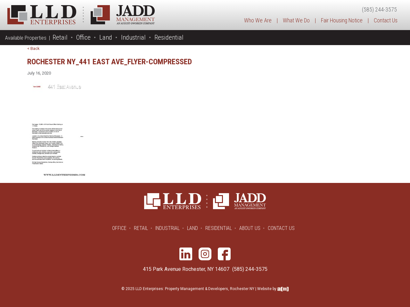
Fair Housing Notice (342, 20)
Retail (60, 37)
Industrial (133, 37)
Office (83, 37)
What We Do (296, 20)
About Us (249, 228)
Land (105, 37)
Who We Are (258, 20)
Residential (169, 37)
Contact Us (386, 20)
